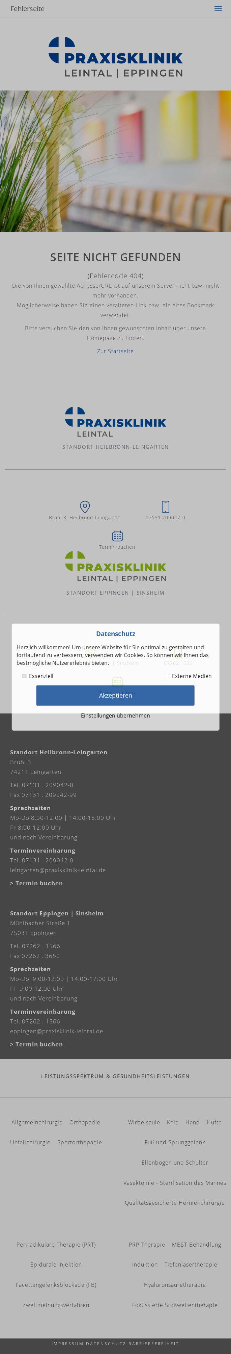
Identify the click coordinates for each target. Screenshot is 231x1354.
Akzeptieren (115, 695)
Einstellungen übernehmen (115, 715)
